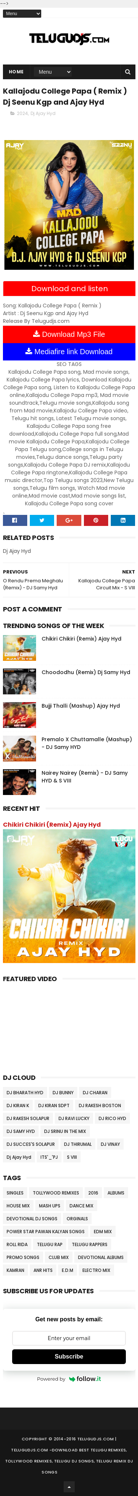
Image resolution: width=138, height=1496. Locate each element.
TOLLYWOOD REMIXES (56, 1193)
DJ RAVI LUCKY (74, 1118)
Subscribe (69, 1356)
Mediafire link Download (69, 352)
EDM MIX (103, 1231)
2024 (22, 113)
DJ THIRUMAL (78, 1144)
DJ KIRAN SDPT (54, 1105)
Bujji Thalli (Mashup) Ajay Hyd (81, 705)
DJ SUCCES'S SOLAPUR (31, 1144)
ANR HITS (43, 1270)
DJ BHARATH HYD (25, 1092)
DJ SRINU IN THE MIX (65, 1131)
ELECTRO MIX (96, 1270)
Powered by (69, 1379)
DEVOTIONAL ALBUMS (101, 1257)
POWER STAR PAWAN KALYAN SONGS (46, 1231)
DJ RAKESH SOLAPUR (28, 1118)
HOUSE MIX (18, 1206)
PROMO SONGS (23, 1257)
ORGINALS (77, 1219)
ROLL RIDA (17, 1244)
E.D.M (67, 1270)
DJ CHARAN (95, 1092)
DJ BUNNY (63, 1092)
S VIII (72, 1157)
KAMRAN (15, 1270)
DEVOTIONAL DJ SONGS (32, 1219)
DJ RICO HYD (112, 1118)
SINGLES (15, 1193)
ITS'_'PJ (49, 1157)
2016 (93, 1193)
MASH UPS (49, 1206)
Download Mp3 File (69, 334)
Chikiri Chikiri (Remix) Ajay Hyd (81, 638)
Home (16, 72)
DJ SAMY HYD (21, 1131)
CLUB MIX (59, 1257)
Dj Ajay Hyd (43, 113)
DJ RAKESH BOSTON (100, 1105)
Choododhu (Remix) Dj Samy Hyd (86, 672)
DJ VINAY (110, 1144)
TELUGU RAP (50, 1244)
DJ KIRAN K (18, 1105)
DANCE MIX (81, 1206)
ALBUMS (115, 1193)
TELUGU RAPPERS (89, 1244)
